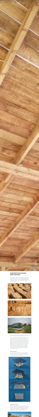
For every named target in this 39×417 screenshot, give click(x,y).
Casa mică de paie (15, 275)
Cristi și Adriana (3, 1)
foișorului (24, 409)
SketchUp (26, 353)
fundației (23, 408)
